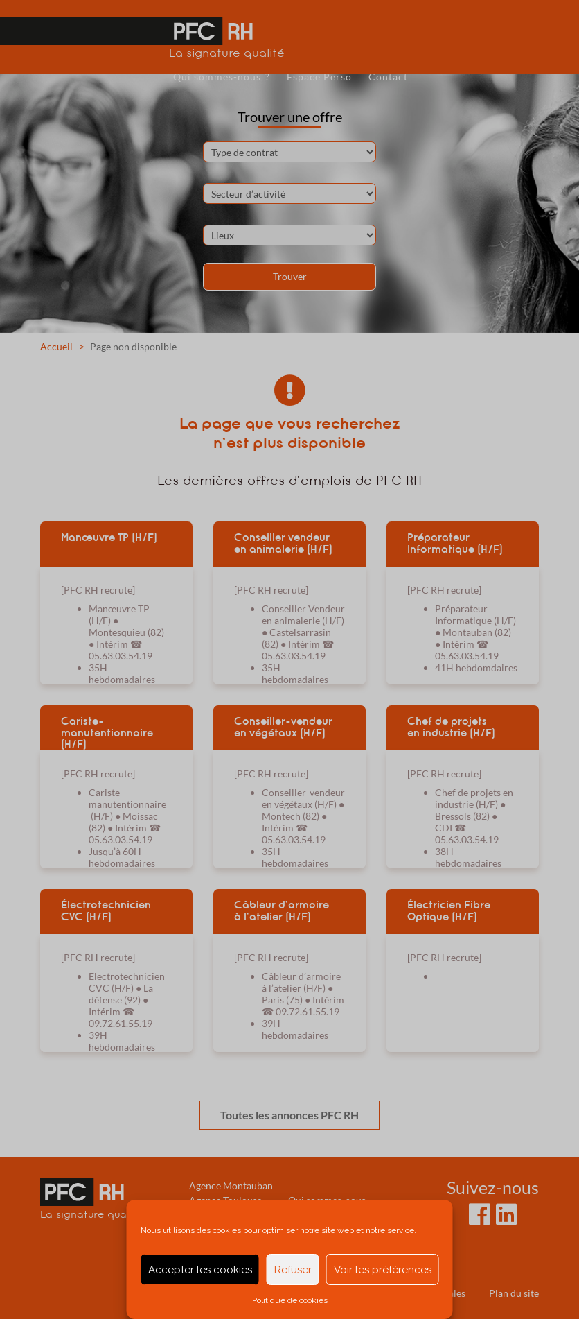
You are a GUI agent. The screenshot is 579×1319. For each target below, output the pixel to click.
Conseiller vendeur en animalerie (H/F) (283, 543)
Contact (388, 77)
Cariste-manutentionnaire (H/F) (107, 732)
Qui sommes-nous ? (221, 77)
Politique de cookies (290, 1300)
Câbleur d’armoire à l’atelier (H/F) (281, 911)
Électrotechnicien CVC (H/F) (106, 911)
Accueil (56, 346)
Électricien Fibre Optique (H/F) (448, 911)
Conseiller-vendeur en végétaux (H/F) (283, 727)
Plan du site (514, 1293)
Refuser (293, 1270)
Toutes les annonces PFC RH (289, 1114)
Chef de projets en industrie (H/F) (451, 727)
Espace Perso (319, 77)
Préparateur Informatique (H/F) (455, 543)
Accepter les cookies (200, 1270)
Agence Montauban (231, 1185)
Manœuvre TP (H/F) (109, 537)
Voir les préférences (382, 1270)
